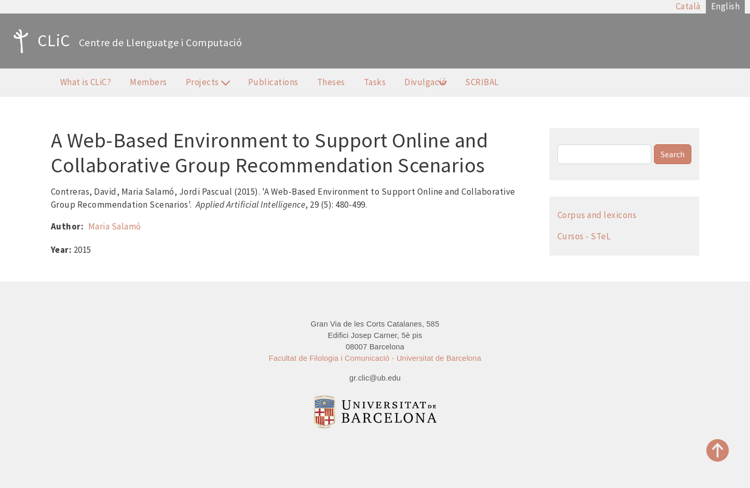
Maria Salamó (114, 226)
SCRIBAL (482, 82)
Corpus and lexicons (597, 215)
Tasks (375, 82)
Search (673, 154)
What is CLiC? (86, 82)
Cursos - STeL (584, 236)
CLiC (39, 41)
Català (688, 6)
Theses (331, 82)
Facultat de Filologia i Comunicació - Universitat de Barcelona (375, 358)
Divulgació (424, 83)
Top (717, 450)
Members (148, 82)
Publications (273, 82)
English (725, 6)
